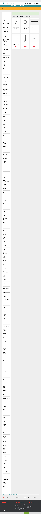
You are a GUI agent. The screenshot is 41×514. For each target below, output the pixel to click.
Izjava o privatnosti (29, 505)
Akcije (25, 3)
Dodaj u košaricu (16, 31)
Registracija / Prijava (32, 0)
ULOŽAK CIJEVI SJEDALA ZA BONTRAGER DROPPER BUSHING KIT (15, 28)
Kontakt (37, 3)
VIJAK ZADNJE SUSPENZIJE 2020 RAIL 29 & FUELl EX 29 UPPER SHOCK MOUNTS (15, 44)
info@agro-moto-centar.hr (25, 0)
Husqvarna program (13, 5)
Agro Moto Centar (5, 494)
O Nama (30, 3)
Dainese (32, 13)
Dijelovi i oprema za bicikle (11, 494)
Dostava (28, 507)
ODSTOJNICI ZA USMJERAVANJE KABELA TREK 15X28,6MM (25, 28)
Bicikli (18, 5)
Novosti (34, 3)
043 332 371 (19, 0)
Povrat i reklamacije (29, 506)
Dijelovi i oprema (23, 5)
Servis (27, 3)
